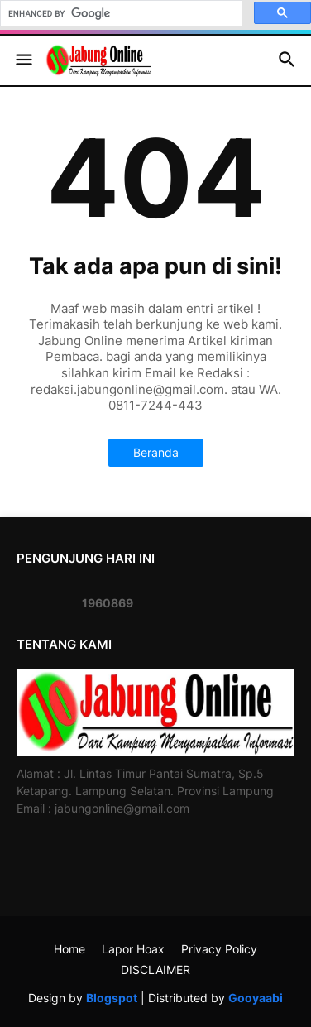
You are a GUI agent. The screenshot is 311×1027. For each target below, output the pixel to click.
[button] (22, 60)
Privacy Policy (219, 949)
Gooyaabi (255, 998)
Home (69, 949)
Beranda (156, 452)
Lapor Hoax (133, 949)
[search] (119, 13)
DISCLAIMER (155, 969)
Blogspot (111, 998)
